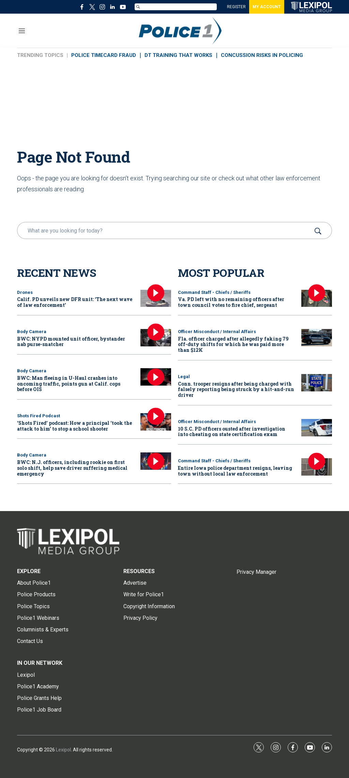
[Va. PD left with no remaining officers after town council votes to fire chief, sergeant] (316, 298)
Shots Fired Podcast (38, 415)
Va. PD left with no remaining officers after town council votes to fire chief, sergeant (231, 302)
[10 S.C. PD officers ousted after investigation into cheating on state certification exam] (316, 427)
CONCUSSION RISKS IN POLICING (262, 55)
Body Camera (31, 331)
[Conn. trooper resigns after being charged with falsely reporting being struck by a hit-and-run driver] (316, 382)
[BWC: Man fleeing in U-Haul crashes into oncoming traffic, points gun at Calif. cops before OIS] (155, 377)
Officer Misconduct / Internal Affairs (217, 331)
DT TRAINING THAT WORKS (178, 55)
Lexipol (63, 749)
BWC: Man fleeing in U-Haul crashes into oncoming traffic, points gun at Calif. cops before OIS (68, 384)
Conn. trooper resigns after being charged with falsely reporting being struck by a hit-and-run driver (236, 389)
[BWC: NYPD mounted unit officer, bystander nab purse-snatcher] (155, 337)
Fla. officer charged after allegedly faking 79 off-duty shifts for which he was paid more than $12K (233, 344)
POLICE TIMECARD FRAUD (103, 55)
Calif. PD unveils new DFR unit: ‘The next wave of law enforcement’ (74, 302)
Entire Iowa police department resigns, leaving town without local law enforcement (235, 471)
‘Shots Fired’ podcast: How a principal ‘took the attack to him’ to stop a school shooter (74, 426)
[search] (165, 230)
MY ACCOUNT (267, 6)
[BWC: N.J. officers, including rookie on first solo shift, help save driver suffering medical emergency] (155, 461)
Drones (25, 292)
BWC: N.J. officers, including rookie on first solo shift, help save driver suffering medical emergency (72, 468)
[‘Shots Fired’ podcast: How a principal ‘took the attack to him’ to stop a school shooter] (155, 422)
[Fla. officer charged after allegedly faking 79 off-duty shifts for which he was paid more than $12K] (316, 337)
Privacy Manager (256, 572)
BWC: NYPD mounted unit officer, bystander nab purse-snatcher (71, 341)
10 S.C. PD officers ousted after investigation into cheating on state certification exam (231, 431)
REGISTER (236, 6)
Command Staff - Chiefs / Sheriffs (214, 292)
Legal (184, 376)
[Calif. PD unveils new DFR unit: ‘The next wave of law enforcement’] (155, 298)
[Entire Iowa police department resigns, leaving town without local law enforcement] (316, 467)
